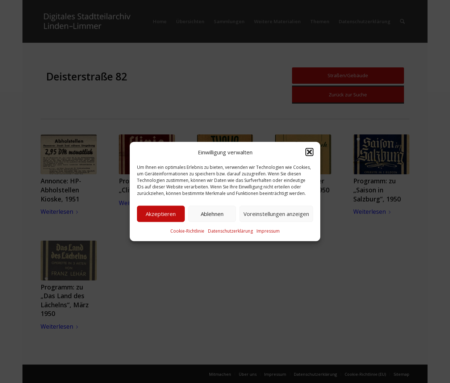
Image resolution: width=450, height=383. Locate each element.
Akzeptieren (161, 213)
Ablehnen (212, 213)
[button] (309, 151)
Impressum (268, 231)
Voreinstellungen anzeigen (276, 213)
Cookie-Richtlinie (187, 231)
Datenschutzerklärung (230, 231)
